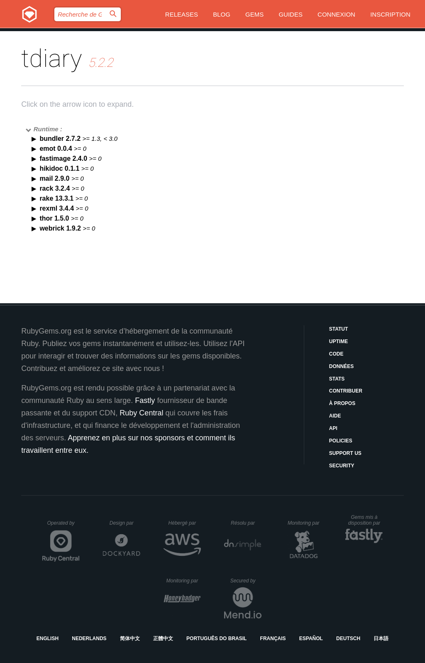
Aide (335, 416)
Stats (337, 379)
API (333, 428)
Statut (338, 329)
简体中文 (130, 638)
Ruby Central (141, 413)
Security (341, 466)
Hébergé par (185, 523)
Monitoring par (305, 523)
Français (273, 638)
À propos (342, 403)
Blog (221, 14)
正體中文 (163, 638)
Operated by (63, 526)
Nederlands (89, 638)
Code (336, 354)
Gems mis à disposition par (365, 520)
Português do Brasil (216, 638)
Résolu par (246, 523)
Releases (181, 14)
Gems (254, 14)
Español (311, 638)
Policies (340, 441)
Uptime (338, 341)
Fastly (145, 400)
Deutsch (348, 638)
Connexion (336, 14)
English (48, 638)
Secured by (245, 581)
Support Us (345, 453)
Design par (125, 523)
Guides (290, 14)
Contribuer (345, 391)
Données (341, 366)
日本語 (381, 638)
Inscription (390, 14)
